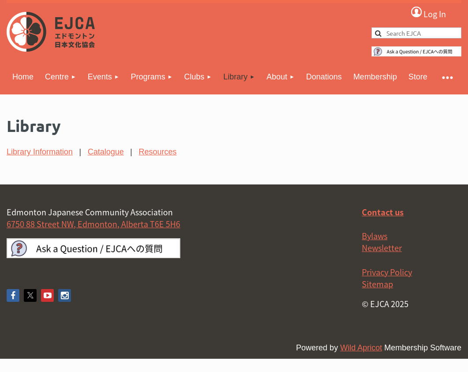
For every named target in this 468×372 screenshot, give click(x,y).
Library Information (40, 151)
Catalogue (106, 151)
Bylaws (374, 236)
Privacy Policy (387, 272)
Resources (158, 151)
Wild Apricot (361, 347)
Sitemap (377, 284)
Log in (428, 13)
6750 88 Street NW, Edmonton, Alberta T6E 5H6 (93, 224)
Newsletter (382, 248)
